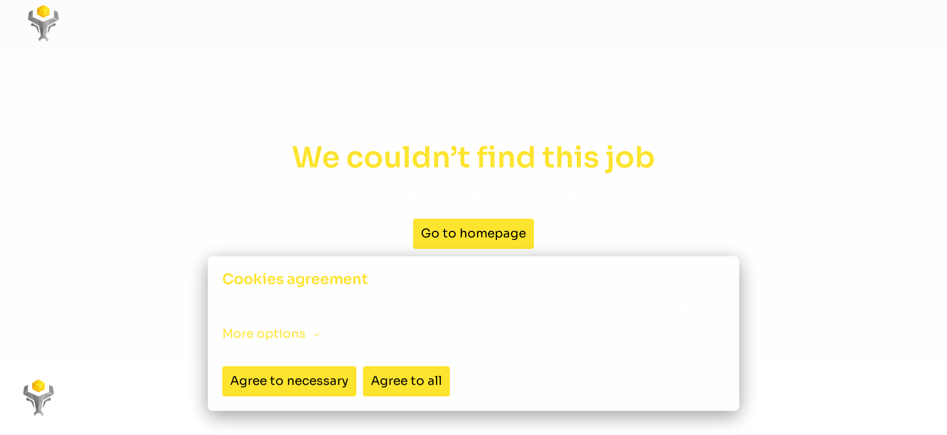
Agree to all (406, 380)
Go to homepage (473, 233)
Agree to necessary (289, 380)
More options (270, 334)
